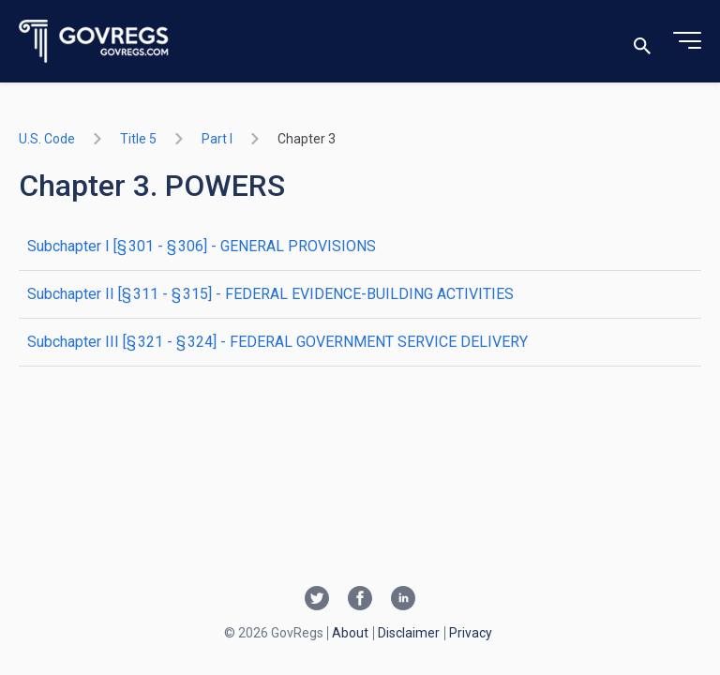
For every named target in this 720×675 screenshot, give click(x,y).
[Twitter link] (317, 600)
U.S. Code (47, 138)
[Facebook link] (360, 600)
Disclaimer (409, 632)
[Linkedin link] (403, 600)
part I (217, 138)
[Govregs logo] (94, 42)
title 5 (138, 138)
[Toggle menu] (687, 41)
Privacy (470, 632)
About (350, 632)
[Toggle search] (642, 41)
